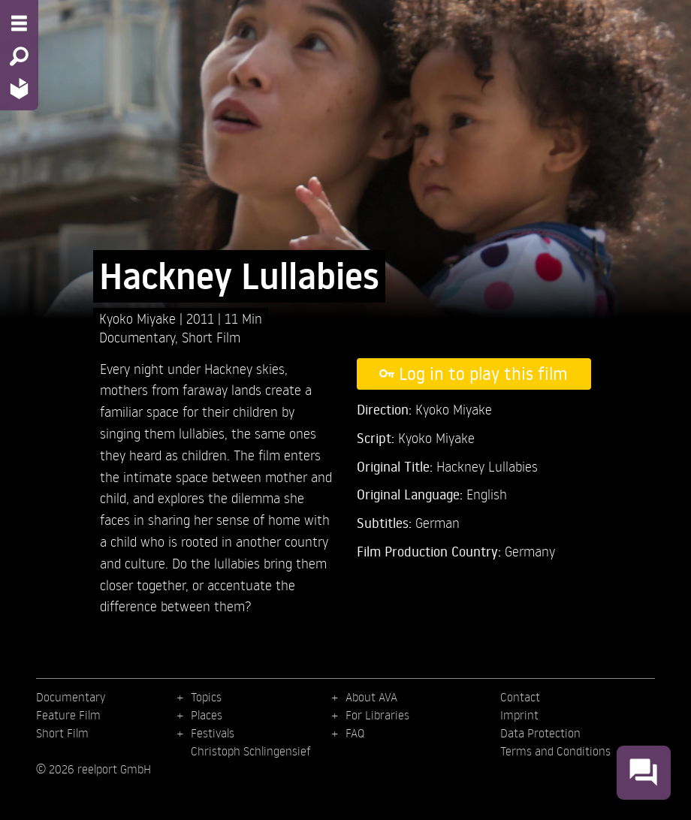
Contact (520, 696)
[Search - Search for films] (19, 56)
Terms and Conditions (555, 750)
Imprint (519, 714)
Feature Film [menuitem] (68, 714)
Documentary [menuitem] (70, 696)
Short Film (211, 336)
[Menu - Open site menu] (19, 23)
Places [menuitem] (206, 714)
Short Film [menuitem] (62, 732)
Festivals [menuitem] (212, 732)
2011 (202, 318)
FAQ (355, 732)
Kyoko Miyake (139, 318)
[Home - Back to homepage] (19, 88)
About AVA (371, 696)
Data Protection (540, 732)
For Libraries (377, 714)
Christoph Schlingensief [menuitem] (251, 750)
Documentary (137, 336)
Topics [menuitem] (206, 696)
